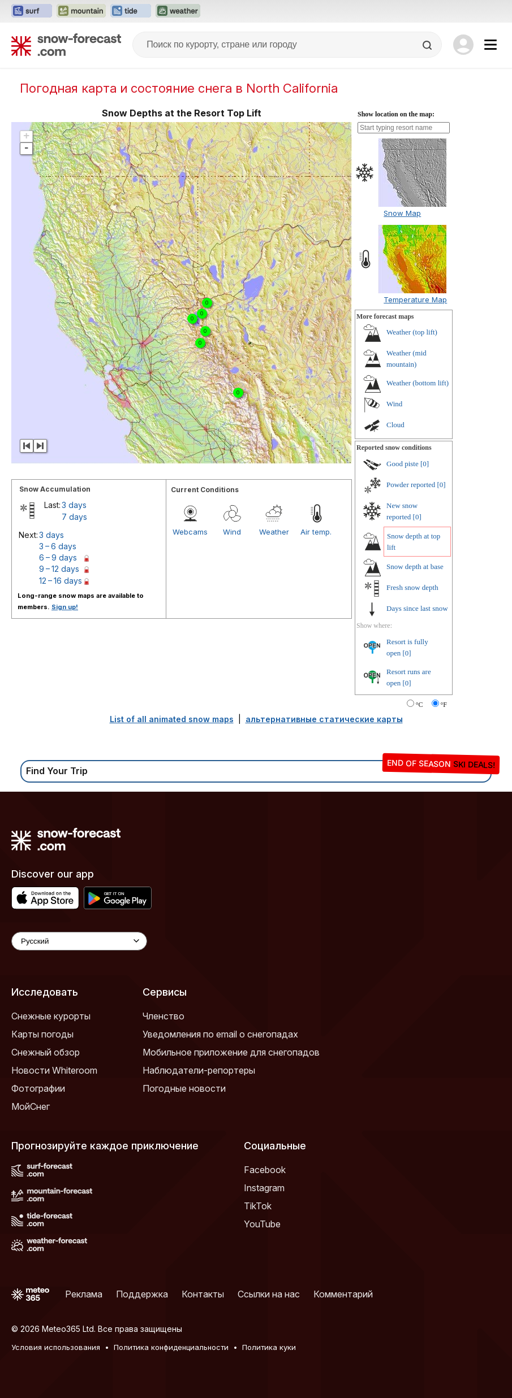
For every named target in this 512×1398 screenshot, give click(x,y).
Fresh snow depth (412, 587)
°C (419, 705)
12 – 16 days (60, 580)
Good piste (402, 463)
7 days (74, 517)
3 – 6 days (57, 546)
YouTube (262, 1224)
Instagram (264, 1187)
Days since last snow (417, 608)
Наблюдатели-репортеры (199, 1070)
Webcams (190, 531)
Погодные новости (184, 1088)
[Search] (428, 45)
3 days (74, 505)
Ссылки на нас (269, 1294)
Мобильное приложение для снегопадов (231, 1052)
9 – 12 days (59, 569)
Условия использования (55, 1347)
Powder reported (410, 484)
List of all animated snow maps (172, 719)
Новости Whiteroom (54, 1070)
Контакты (203, 1294)
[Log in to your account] (463, 44)
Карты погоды (42, 1034)
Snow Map (402, 213)
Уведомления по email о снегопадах (220, 1034)
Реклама (83, 1294)
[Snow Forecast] (66, 44)
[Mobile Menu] (490, 44)
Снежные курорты (51, 1016)
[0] (424, 463)
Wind (232, 531)
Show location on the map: (396, 114)
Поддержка (142, 1294)
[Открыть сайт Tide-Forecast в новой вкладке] (130, 11)
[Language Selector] (79, 941)
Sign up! (64, 607)
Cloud (395, 424)
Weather (274, 531)
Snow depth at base (415, 566)
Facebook (265, 1169)
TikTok (258, 1206)
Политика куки (269, 1347)
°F (444, 705)
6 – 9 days (58, 557)
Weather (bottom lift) (417, 383)
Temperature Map (415, 299)
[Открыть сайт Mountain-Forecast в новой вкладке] (81, 11)
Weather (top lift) (411, 332)
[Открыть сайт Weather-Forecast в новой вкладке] (178, 11)
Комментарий (343, 1294)
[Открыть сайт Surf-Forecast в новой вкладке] (31, 11)
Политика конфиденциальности (171, 1347)
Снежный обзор (45, 1052)
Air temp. (316, 531)
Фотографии (38, 1088)
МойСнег (30, 1106)
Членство (163, 1016)
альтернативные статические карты (324, 719)
